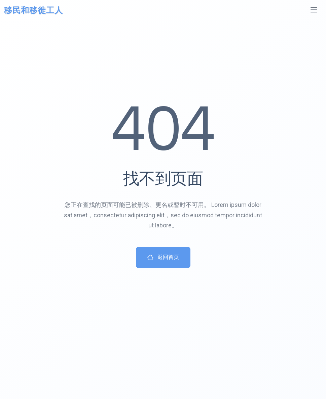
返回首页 (163, 257)
